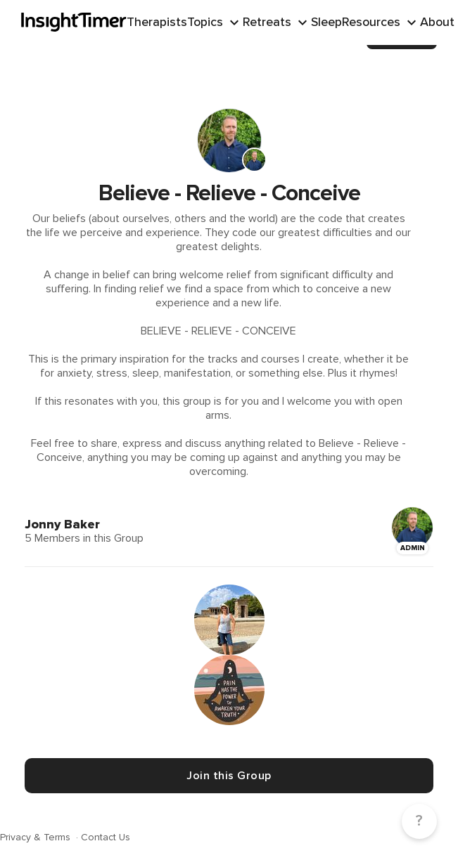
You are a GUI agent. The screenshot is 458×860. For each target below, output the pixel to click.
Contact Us (105, 837)
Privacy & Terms (36, 837)
